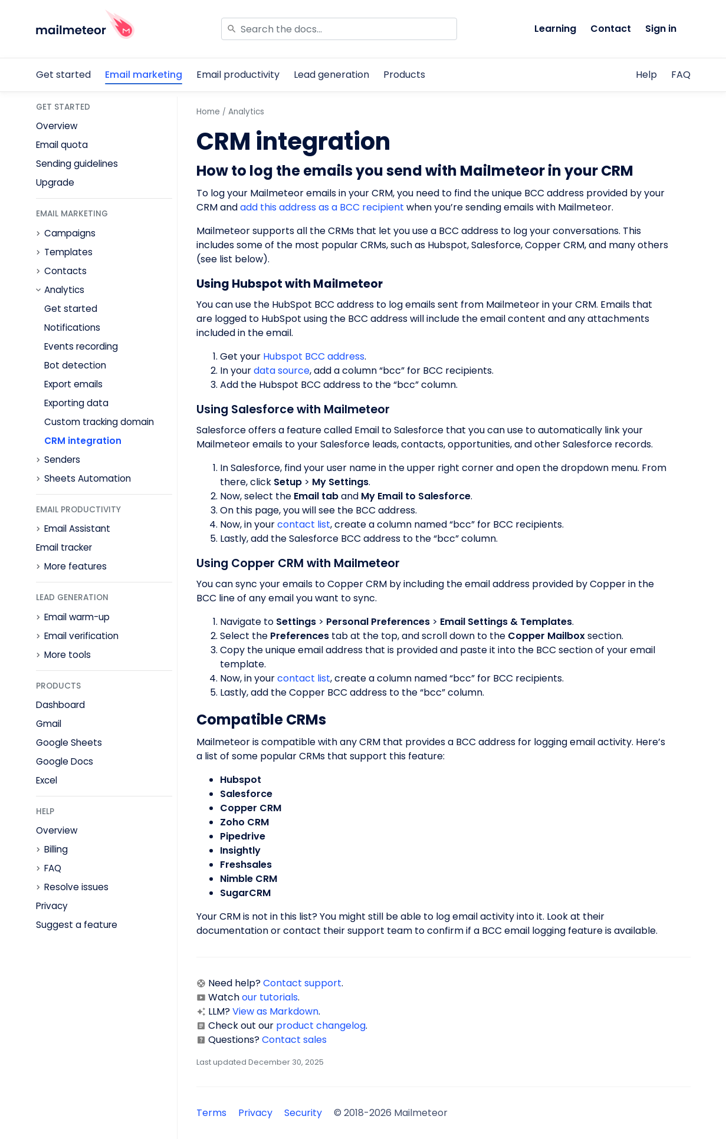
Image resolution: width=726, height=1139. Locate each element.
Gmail (48, 723)
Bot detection (75, 365)
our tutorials (270, 997)
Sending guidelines (77, 163)
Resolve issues (76, 887)
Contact (610, 28)
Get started (63, 74)
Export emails (73, 384)
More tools (67, 655)
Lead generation (331, 74)
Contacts (65, 271)
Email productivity (238, 74)
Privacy (52, 906)
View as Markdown (275, 1011)
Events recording (81, 346)
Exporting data (76, 403)
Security (303, 1113)
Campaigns (70, 233)
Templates (68, 252)
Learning (555, 28)
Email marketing (143, 74)
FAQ (681, 74)
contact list (303, 524)
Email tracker (64, 547)
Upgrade (55, 182)
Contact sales (294, 1039)
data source (282, 370)
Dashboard (60, 705)
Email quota (62, 145)
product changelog (321, 1025)
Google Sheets (69, 742)
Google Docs (64, 761)
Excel (46, 780)
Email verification (81, 636)
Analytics (64, 290)
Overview (56, 126)
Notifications (72, 327)
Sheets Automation (87, 479)
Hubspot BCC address (312, 356)
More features (75, 566)
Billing (56, 849)
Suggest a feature (76, 925)
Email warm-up (77, 617)
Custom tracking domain (99, 422)
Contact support (302, 983)
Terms (211, 1113)
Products (404, 74)
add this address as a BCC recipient (322, 207)
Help (646, 74)
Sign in (660, 28)
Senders (62, 460)
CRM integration (82, 440)
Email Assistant (77, 529)
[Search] (339, 29)
